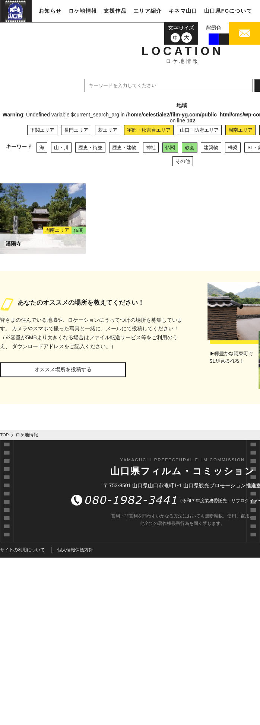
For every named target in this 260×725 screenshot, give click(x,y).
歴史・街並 (90, 147)
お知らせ (50, 11)
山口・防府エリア (199, 130)
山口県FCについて (228, 11)
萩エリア (107, 130)
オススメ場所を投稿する (63, 369)
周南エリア (240, 130)
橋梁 (233, 147)
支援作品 (115, 11)
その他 (182, 161)
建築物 (211, 147)
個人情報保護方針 (75, 550)
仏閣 (170, 147)
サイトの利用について (22, 550)
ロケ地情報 (83, 11)
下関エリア (42, 130)
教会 (189, 147)
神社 (151, 147)
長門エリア (76, 130)
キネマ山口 (183, 11)
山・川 (61, 147)
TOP (4, 435)
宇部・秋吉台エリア (149, 130)
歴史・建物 (124, 147)
